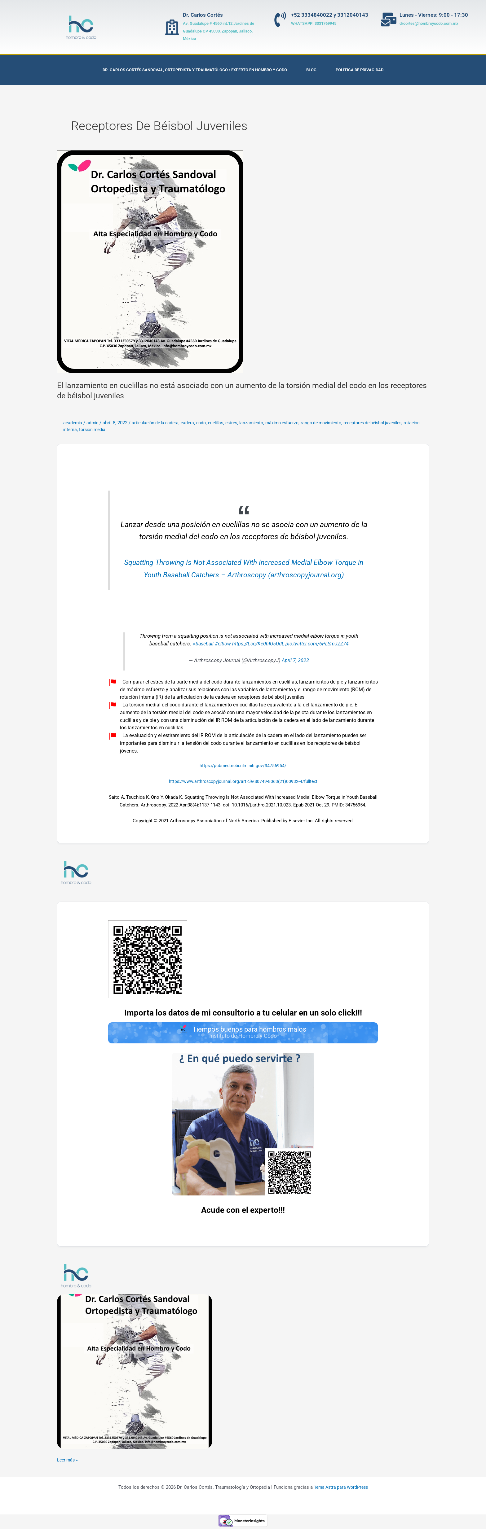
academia (73, 423)
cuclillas (224, 423)
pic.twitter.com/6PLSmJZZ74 (319, 644)
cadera (194, 423)
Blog (311, 70)
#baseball (200, 644)
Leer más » (68, 1461)
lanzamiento (263, 423)
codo (208, 423)
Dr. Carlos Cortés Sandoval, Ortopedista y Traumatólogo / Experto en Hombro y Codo (195, 70)
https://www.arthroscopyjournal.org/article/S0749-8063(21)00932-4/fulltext (243, 781)
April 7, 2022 (295, 660)
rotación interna (100, 429)
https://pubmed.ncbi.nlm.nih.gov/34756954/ (243, 765)
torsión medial (134, 429)
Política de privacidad (359, 70)
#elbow (220, 644)
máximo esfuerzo (296, 423)
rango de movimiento (338, 423)
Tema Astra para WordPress (341, 1489)
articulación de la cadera (159, 423)
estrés (241, 423)
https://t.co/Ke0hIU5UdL (257, 644)
